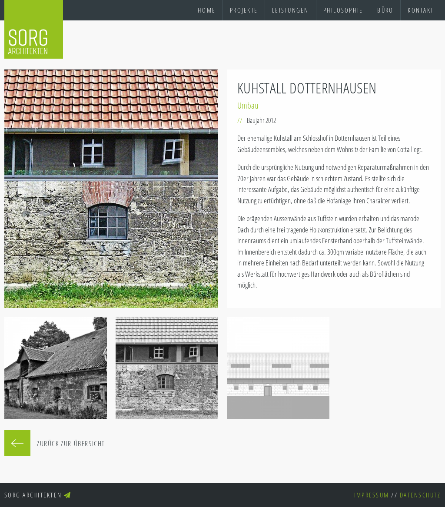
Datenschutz (420, 494)
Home (207, 10)
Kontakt (421, 10)
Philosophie (343, 10)
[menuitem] (206, 10)
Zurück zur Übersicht (71, 443)
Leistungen (290, 10)
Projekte (244, 10)
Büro (385, 10)
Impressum (371, 494)
